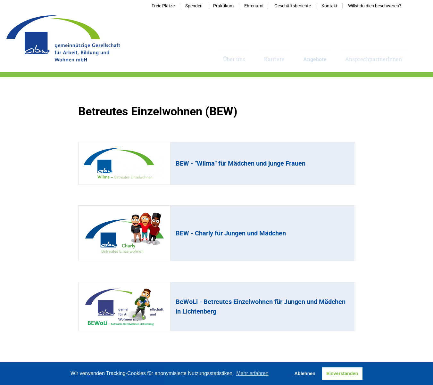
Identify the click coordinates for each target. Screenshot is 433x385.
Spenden (194, 5)
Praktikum (223, 5)
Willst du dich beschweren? (374, 5)
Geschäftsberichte (292, 5)
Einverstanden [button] (342, 373)
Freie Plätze (163, 5)
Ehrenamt (254, 5)
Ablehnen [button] (304, 373)
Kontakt (329, 5)
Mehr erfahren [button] (252, 373)
